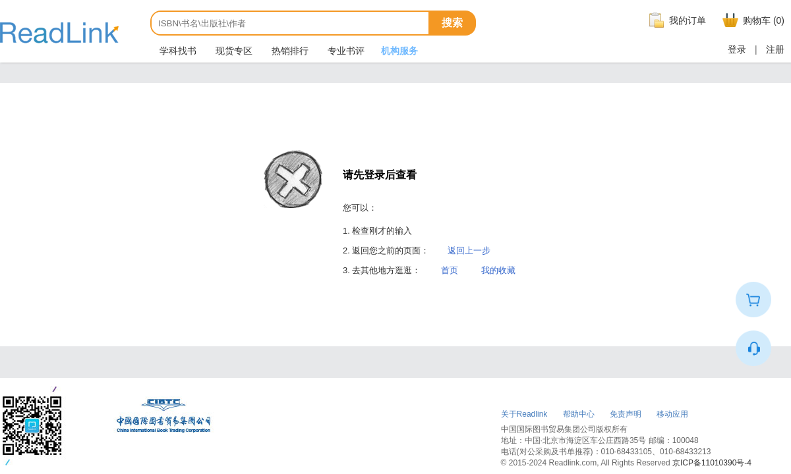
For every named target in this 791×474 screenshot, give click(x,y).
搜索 (452, 22)
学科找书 (176, 50)
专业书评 (345, 50)
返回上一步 (469, 250)
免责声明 (625, 414)
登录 (737, 49)
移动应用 (672, 414)
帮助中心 (579, 414)
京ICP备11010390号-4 (711, 462)
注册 (775, 49)
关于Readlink (524, 414)
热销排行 (288, 50)
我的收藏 (498, 270)
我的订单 (675, 20)
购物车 (751, 20)
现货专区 (232, 50)
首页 (449, 270)
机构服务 (399, 50)
